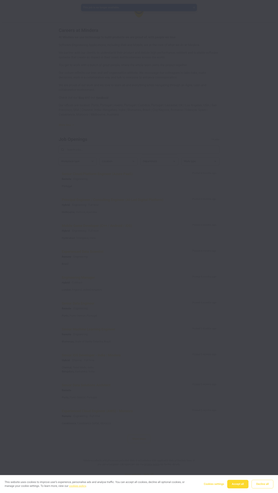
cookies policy (77, 486)
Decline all (262, 484)
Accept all (238, 484)
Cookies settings (214, 484)
